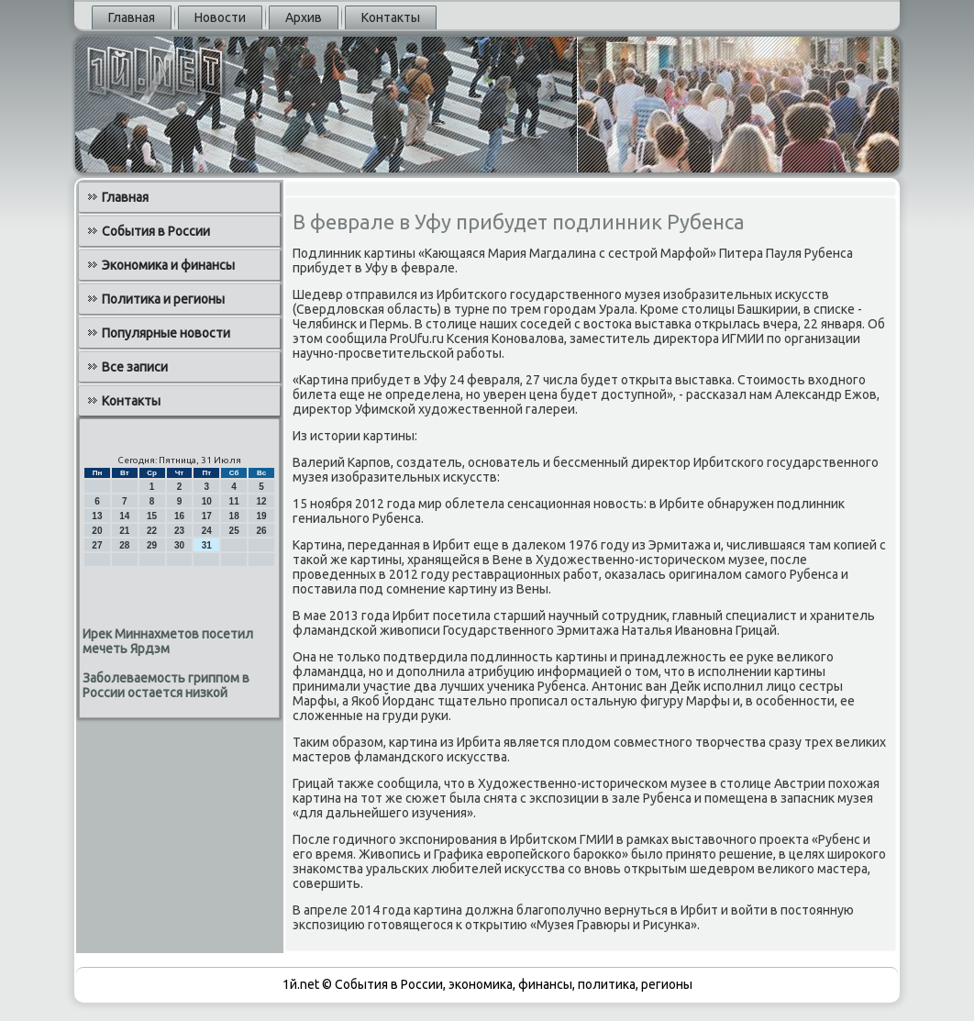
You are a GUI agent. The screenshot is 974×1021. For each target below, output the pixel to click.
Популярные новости (166, 333)
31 (207, 545)
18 (234, 516)
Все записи (135, 367)
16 (179, 516)
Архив (303, 17)
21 (124, 531)
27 (97, 545)
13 (97, 516)
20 (97, 531)
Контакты (390, 17)
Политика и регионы (163, 299)
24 (207, 531)
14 (124, 516)
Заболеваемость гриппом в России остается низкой (166, 685)
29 (152, 545)
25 (234, 531)
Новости (220, 17)
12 (261, 501)
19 (261, 516)
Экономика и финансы (168, 265)
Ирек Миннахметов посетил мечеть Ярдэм (168, 641)
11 (234, 501)
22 (152, 531)
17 (207, 516)
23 (179, 531)
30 (179, 545)
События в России (156, 231)
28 (124, 545)
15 (152, 516)
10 (207, 501)
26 (261, 531)
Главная (131, 17)
